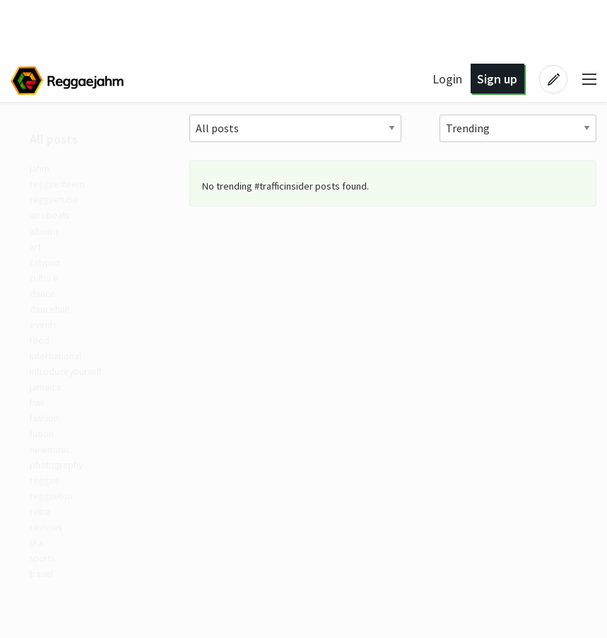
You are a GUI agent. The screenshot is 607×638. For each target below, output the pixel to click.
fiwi (39, 419)
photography (60, 486)
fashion (48, 436)
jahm (42, 169)
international (59, 369)
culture (46, 286)
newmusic (54, 469)
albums (47, 236)
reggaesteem (61, 186)
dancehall (52, 319)
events (47, 336)
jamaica (48, 403)
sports (46, 586)
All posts (56, 140)
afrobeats (53, 220)
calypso (48, 269)
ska (39, 569)
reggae (47, 503)
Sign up (497, 79)
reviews (49, 552)
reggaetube (57, 203)
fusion (45, 452)
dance (45, 302)
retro (43, 536)
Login (447, 79)
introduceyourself (70, 386)
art (38, 253)
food (42, 353)
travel (44, 602)
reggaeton (55, 519)
